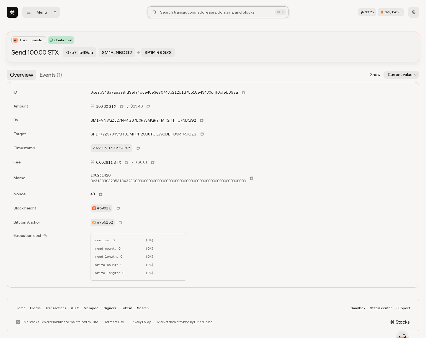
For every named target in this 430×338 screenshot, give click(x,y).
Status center (381, 308)
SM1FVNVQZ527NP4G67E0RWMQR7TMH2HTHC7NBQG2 (143, 120)
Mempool (91, 308)
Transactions (55, 308)
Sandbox (358, 308)
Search (143, 308)
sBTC (75, 308)
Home (21, 308)
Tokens (127, 308)
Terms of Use (114, 322)
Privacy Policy (140, 322)
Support (403, 308)
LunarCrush (203, 322)
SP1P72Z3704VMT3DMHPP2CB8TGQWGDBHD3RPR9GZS (143, 134)
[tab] (21, 75)
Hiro (95, 322)
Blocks (35, 308)
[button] (401, 75)
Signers (110, 308)
